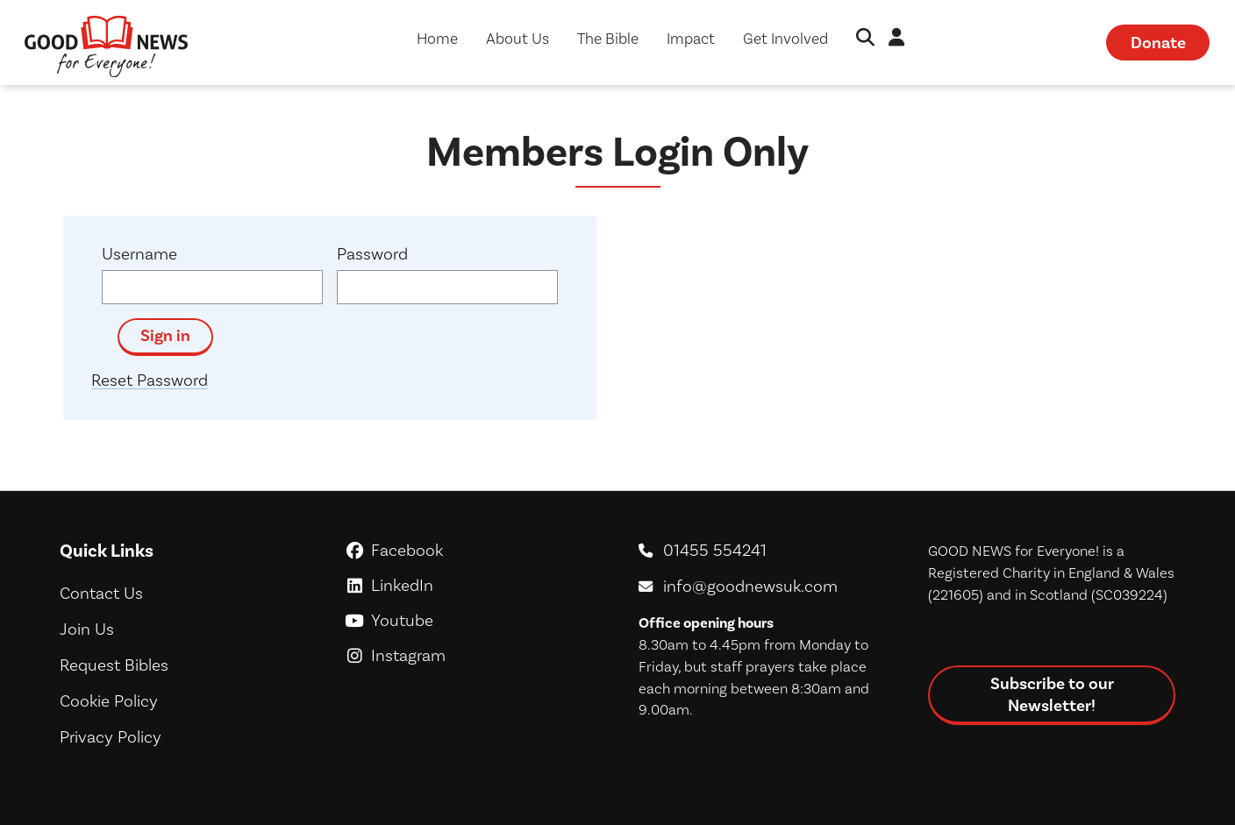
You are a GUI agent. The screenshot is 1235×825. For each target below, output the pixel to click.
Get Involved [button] (785, 38)
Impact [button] (691, 38)
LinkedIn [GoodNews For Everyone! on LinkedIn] (473, 585)
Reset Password (149, 380)
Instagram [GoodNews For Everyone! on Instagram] (473, 655)
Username (139, 254)
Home (437, 38)
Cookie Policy (109, 701)
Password (372, 254)
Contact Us (101, 593)
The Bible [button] (608, 38)
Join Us (87, 629)
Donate (1158, 42)
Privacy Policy (110, 737)
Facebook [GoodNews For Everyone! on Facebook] (473, 550)
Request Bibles (114, 665)
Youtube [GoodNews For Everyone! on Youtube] (473, 620)
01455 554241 (715, 550)
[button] (865, 39)
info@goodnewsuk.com (750, 586)
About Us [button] (517, 38)
